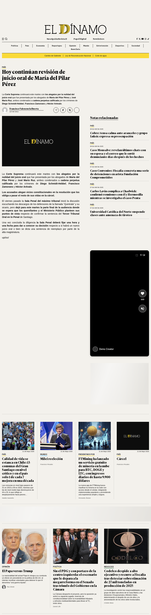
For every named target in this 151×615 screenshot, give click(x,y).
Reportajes (57, 46)
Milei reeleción (51, 458)
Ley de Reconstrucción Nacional (78, 56)
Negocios (109, 567)
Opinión (72, 46)
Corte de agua (100, 56)
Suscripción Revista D (57, 38)
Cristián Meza (108, 603)
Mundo (86, 46)
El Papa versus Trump (17, 570)
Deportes (119, 46)
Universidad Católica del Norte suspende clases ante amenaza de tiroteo (117, 213)
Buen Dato (75, 49)
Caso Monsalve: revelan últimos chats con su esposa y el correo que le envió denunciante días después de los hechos (118, 153)
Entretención (102, 46)
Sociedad (136, 46)
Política (14, 46)
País (27, 46)
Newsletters (98, 38)
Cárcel (121, 458)
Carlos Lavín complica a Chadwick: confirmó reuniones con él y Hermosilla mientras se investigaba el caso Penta (116, 194)
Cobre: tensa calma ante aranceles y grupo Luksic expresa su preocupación (119, 134)
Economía (40, 46)
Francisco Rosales (46, 464)
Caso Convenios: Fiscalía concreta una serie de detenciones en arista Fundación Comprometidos (119, 173)
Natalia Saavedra (8, 498)
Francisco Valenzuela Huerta (24, 108)
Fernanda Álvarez (84, 498)
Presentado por (86, 454)
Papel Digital (80, 38)
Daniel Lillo (57, 606)
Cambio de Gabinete (53, 56)
